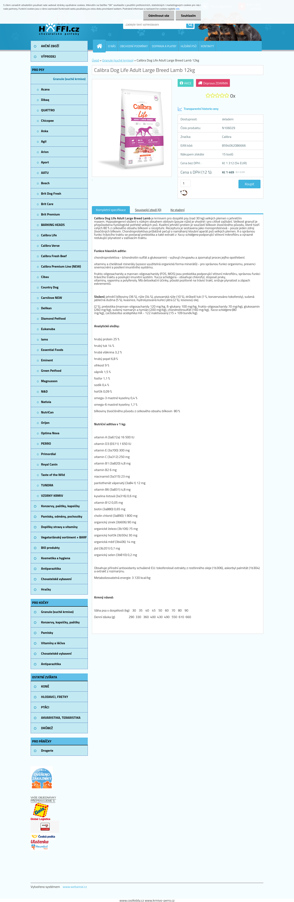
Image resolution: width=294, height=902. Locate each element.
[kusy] (185, 183)
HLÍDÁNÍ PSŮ (189, 46)
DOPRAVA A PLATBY (164, 46)
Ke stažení (177, 209)
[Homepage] (101, 46)
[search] (190, 24)
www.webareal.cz (75, 886)
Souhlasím (188, 15)
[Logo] (59, 24)
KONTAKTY (207, 46)
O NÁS (112, 46)
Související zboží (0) (148, 209)
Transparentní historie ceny (198, 109)
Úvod (95, 60)
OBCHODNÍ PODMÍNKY (134, 46)
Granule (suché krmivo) (117, 60)
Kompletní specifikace (111, 209)
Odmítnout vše (158, 15)
